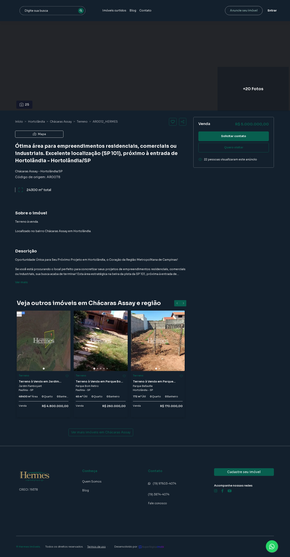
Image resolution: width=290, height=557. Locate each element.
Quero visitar (233, 147)
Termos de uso (96, 546)
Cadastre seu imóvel (244, 472)
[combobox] (89, 10)
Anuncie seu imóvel (241, 10)
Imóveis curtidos (150, 10)
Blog (168, 10)
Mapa (39, 134)
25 (24, 104)
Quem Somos (92, 481)
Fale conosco (157, 503)
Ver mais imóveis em (100, 432)
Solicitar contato (233, 136)
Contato (181, 10)
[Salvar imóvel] (173, 122)
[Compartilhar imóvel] (182, 122)
